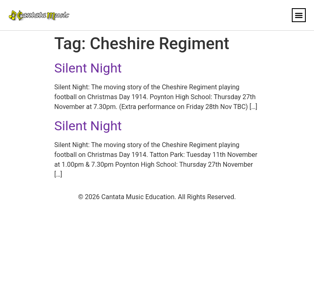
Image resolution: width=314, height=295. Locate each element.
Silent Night (88, 68)
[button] (299, 15)
